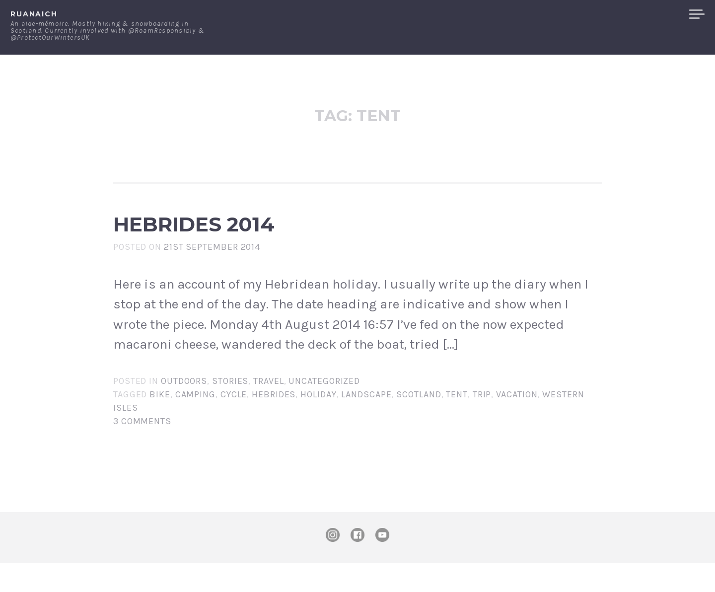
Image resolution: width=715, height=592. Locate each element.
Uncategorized (324, 409)
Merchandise (644, 14)
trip (482, 423)
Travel (268, 409)
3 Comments (142, 449)
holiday (318, 423)
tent (457, 423)
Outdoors (184, 409)
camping (195, 423)
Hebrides (273, 423)
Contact (578, 14)
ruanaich (34, 13)
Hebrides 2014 (269, 238)
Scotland (418, 423)
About (531, 14)
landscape (366, 423)
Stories (230, 409)
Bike (159, 423)
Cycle (233, 423)
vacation (516, 423)
